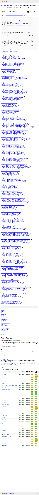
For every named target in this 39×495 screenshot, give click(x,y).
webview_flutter (4, 443)
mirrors (7, 5)
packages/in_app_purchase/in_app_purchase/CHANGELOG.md (11, 161)
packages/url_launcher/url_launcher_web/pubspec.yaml (10, 264)
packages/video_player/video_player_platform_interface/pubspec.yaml (13, 276)
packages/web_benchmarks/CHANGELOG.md (9, 280)
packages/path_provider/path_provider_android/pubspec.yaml (11, 195)
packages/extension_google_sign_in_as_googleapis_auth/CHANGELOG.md (14, 77)
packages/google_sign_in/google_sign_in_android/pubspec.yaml (12, 134)
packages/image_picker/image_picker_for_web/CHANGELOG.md (12, 147)
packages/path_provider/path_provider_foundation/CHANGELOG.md (13, 196)
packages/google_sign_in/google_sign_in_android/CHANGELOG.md (12, 133)
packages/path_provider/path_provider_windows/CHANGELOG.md (12, 203)
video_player (4, 440)
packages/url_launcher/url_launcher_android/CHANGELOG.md (11, 252)
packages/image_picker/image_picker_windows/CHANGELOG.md (12, 159)
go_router (3, 400)
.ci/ (2, 309)
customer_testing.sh (5, 329)
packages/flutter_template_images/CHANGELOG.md (10, 110)
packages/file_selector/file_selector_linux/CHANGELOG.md (11, 86)
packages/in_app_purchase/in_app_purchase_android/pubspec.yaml (12, 165)
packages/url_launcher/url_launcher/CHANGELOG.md (10, 249)
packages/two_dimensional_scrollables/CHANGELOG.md (11, 247)
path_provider (4, 421)
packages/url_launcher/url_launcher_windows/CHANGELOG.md (12, 266)
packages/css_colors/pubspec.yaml (7, 73)
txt (34, 493)
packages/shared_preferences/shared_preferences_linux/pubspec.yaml (13, 236)
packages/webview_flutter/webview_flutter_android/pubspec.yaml (12, 286)
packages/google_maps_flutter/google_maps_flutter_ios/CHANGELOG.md (14, 124)
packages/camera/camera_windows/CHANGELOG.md (10, 67)
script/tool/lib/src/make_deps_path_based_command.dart (11, 297)
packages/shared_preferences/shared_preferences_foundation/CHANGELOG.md (15, 233)
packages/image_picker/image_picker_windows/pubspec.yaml (11, 160)
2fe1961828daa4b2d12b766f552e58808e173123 (14, 15)
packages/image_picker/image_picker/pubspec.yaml (10, 144)
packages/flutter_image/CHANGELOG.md (8, 100)
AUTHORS (4, 324)
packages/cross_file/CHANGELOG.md (7, 70)
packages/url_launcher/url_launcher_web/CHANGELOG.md (11, 263)
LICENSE (3, 330)
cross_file (3, 378)
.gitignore (4, 320)
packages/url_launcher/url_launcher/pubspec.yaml (9, 250)
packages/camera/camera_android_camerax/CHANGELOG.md (12, 58)
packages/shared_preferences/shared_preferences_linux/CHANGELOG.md (14, 235)
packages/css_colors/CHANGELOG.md (7, 72)
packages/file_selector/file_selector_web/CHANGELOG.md (11, 93)
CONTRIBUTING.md (5, 326)
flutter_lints (4, 393)
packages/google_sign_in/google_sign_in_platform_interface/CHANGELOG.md (14, 138)
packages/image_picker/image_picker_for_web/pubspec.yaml (11, 148)
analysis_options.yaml (6, 323)
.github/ (3, 310)
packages (11, 5)
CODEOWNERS (5, 325)
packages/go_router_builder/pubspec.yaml (8, 116)
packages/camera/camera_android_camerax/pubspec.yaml (11, 59)
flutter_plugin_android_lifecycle (7, 396)
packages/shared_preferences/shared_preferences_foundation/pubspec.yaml (14, 234)
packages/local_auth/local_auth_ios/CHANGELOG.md (10, 178)
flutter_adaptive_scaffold (6, 389)
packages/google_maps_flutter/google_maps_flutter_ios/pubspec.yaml (13, 125)
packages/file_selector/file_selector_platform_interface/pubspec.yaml (13, 92)
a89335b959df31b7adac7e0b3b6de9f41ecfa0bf (14, 13)
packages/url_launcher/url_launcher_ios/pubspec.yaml (10, 255)
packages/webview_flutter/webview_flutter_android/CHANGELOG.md (13, 284)
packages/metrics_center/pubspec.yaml (8, 186)
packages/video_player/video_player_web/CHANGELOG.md (11, 277)
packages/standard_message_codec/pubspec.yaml (10, 246)
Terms (12, 493)
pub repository (8, 361)
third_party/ (4, 314)
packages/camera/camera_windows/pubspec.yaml (10, 69)
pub (15, 346)
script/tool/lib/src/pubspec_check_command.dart (9, 298)
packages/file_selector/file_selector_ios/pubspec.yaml (10, 85)
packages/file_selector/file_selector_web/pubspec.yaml (10, 94)
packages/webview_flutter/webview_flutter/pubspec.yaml (11, 283)
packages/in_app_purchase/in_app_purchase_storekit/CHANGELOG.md (13, 168)
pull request (14, 364)
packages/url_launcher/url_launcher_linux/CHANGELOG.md (11, 256)
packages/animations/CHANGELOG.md (8, 51)
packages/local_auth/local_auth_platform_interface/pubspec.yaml (12, 181)
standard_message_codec (6, 436)
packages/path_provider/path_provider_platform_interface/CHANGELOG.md (14, 201)
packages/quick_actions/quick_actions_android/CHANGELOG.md (12, 219)
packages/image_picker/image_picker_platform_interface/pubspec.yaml (13, 158)
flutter (2, 5)
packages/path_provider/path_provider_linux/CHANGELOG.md (11, 199)
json (37, 493)
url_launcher (4, 438)
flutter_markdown (5, 394)
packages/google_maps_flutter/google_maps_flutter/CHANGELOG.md (13, 119)
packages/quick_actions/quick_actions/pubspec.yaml (10, 218)
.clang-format (4, 317)
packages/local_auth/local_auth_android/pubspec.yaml (10, 176)
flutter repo (18, 342)
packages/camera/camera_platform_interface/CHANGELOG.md (12, 63)
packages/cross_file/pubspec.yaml (7, 71)
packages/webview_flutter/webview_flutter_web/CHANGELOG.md (12, 289)
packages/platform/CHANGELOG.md (7, 209)
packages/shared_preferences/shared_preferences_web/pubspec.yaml (13, 241)
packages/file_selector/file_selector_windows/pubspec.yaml (11, 97)
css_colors (3, 379)
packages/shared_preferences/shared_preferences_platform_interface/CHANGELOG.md (16, 237)
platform (3, 424)
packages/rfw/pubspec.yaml (6, 227)
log (27, 7)
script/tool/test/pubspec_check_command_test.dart (10, 301)
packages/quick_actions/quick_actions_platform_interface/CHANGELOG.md (14, 223)
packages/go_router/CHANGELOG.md (7, 112)
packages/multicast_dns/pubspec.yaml (7, 188)
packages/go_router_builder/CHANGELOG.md (9, 114)
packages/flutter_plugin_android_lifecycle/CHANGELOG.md (11, 107)
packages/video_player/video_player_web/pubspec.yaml (10, 279)
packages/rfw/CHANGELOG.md (6, 226)
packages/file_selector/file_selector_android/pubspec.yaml (11, 83)
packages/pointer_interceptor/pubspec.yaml (8, 215)
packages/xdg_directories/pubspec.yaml (8, 295)
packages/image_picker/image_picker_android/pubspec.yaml (11, 146)
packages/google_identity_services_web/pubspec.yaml (10, 118)
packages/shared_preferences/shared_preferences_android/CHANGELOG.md (14, 230)
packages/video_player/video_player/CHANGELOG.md (10, 268)
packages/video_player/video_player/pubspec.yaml (10, 269)
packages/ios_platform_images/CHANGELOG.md (9, 171)
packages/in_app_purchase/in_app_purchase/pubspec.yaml (11, 162)
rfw (2, 432)
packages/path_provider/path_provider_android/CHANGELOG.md (12, 194)
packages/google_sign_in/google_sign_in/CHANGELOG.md (11, 131)
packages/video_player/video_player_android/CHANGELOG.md (12, 270)
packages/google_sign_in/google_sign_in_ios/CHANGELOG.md (12, 135)
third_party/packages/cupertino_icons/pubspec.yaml (10, 303)
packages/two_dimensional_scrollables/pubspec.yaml (10, 248)
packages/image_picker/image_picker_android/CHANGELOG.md (12, 145)
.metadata (4, 321)
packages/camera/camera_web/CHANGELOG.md (9, 65)
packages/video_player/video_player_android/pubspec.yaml (11, 271)
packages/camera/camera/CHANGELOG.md (8, 53)
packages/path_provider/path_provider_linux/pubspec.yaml (11, 200)
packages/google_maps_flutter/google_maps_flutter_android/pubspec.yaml (14, 123)
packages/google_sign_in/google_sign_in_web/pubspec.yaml (11, 141)
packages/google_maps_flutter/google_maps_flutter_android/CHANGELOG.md (14, 121)
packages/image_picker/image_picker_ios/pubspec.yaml (10, 151)
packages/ (4, 311)
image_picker (4, 408)
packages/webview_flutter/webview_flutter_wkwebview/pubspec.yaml (13, 293)
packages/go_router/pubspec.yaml (7, 113)
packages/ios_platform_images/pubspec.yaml (9, 172)
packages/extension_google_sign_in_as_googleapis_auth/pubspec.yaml (13, 78)
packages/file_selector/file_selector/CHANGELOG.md (10, 79)
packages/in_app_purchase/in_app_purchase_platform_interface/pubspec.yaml (14, 167)
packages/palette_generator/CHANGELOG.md (9, 189)
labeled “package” (9, 352)
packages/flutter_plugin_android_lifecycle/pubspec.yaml (10, 108)
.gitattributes (4, 319)
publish (2, 361)
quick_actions (4, 430)
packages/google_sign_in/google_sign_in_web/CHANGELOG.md (12, 140)
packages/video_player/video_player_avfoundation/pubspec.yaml (12, 274)
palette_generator (5, 419)
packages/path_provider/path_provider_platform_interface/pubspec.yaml (13, 202)
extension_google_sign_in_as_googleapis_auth (10, 385)
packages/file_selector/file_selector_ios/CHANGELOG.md (11, 84)
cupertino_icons (4, 381)
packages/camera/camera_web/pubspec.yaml (9, 66)
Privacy (9, 493)
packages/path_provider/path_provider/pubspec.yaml (10, 193)
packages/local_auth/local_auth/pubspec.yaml (9, 174)
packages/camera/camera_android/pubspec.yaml (9, 57)
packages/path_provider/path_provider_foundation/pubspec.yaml (12, 198)
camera (3, 376)
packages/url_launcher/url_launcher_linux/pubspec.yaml (10, 257)
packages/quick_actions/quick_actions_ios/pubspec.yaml (10, 222)
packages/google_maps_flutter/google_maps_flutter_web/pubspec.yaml (13, 130)
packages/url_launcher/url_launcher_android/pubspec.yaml (11, 253)
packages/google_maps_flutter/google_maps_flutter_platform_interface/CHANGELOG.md (16, 126)
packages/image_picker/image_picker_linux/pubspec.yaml (11, 153)
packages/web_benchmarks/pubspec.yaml (8, 281)
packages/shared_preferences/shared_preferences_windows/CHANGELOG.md (14, 242)
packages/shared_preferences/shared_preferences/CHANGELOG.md (13, 228)
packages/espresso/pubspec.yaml (7, 76)
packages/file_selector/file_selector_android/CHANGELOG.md (11, 82)
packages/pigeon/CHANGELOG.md (7, 206)
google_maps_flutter (5, 404)
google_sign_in (4, 406)
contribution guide (4, 364)
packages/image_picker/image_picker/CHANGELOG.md (10, 142)
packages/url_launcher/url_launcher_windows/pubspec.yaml (11, 267)
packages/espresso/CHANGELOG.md (7, 74)
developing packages (4, 359)
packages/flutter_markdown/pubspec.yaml (8, 106)
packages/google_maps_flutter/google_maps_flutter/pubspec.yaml (12, 120)
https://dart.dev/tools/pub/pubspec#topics (16, 20)
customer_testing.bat (6, 328)
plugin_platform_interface (6, 428)
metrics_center (4, 415)
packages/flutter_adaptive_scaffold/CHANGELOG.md (10, 98)
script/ (3, 312)
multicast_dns (4, 417)
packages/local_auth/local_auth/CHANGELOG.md (9, 173)
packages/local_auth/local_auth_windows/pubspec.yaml (10, 184)
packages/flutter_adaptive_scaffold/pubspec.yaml (9, 99)
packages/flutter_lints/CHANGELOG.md (8, 103)
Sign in (37, 1)
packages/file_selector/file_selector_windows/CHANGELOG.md (12, 96)
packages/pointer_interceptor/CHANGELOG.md (9, 214)
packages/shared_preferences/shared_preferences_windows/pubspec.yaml (14, 243)
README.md (4, 332)
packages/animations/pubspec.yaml (7, 52)
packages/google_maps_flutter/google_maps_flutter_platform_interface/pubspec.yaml (16, 127)
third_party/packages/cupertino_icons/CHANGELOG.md (10, 302)
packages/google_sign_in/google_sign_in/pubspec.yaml (10, 132)
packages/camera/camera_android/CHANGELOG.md (10, 56)
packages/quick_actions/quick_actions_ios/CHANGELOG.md (11, 221)
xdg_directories (4, 445)
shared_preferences (5, 434)
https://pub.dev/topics (21, 23)
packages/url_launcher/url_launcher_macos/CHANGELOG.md (11, 259)
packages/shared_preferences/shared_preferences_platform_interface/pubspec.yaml (15, 239)
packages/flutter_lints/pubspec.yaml (7, 104)
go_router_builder (5, 402)
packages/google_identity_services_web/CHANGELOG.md (11, 117)
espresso (3, 383)
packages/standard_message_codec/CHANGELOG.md (10, 245)
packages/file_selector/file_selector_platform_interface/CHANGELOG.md (13, 91)
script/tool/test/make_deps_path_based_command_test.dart (11, 300)
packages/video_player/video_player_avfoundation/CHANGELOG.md (13, 273)
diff (24, 15)
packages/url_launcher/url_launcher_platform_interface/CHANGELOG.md (13, 261)
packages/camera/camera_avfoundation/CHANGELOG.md (11, 60)
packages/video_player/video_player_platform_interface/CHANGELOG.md (13, 275)
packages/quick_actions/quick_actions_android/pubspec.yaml (11, 220)
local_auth (3, 413)
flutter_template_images (6, 398)
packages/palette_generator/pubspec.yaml (8, 191)
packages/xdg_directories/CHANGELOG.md (8, 294)
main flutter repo (23, 351)
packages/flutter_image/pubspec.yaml (7, 101)
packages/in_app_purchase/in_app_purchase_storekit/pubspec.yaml (12, 169)
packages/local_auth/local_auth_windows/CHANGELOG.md (11, 182)
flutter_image (4, 391)
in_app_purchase (4, 409)
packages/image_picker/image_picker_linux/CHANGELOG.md (11, 152)
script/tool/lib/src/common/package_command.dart (10, 296)
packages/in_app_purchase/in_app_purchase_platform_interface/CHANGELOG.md (15, 166)
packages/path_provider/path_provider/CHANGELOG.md (11, 192)
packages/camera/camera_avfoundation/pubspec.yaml (10, 62)
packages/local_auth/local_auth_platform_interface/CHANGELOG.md (13, 180)
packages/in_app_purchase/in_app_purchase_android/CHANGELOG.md (13, 164)
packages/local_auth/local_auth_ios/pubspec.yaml (9, 179)
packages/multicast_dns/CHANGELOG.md (8, 187)
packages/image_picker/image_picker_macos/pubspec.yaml (11, 155)
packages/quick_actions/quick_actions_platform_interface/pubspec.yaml (13, 225)
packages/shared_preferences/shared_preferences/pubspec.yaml (12, 229)
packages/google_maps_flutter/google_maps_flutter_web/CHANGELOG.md (14, 128)
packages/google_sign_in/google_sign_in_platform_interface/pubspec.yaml (14, 139)
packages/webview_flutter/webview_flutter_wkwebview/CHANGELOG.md (13, 291)
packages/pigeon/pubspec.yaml (6, 208)
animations (4, 374)
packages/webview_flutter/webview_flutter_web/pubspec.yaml (12, 290)
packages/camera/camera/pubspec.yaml (8, 55)
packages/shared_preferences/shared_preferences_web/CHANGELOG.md (14, 240)
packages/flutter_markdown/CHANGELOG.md (9, 105)
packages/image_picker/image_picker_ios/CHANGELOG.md (11, 150)
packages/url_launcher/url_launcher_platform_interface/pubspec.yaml (13, 262)
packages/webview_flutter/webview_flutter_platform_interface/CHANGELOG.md (15, 287)
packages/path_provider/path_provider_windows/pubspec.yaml (12, 205)
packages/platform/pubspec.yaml (7, 211)
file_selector (4, 387)
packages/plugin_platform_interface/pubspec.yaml (9, 213)
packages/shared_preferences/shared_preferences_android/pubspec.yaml (14, 232)
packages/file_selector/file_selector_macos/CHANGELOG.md (11, 89)
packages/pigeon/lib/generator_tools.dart (8, 207)
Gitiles (6, 493)
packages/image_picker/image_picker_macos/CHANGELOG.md (12, 154)
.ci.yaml (3, 315)
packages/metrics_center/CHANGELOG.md (8, 185)
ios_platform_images (5, 411)
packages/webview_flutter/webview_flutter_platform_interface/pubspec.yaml (14, 288)
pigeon (3, 423)
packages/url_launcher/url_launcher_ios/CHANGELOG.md (11, 254)
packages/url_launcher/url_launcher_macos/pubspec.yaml (11, 260)
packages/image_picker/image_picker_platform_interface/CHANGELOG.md (14, 157)
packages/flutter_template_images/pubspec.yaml (9, 111)
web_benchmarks (5, 441)
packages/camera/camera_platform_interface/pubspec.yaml (11, 64)
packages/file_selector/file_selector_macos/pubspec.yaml (11, 90)
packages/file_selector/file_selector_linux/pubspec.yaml (10, 87)
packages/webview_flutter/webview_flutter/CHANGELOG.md (11, 282)
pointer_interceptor (5, 426)
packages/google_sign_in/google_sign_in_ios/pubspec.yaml (11, 137)
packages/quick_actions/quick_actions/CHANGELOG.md (10, 216)
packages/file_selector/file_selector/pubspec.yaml (9, 80)
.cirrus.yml (4, 316)
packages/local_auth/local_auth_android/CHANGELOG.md (11, 175)
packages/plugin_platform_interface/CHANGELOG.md (10, 212)
